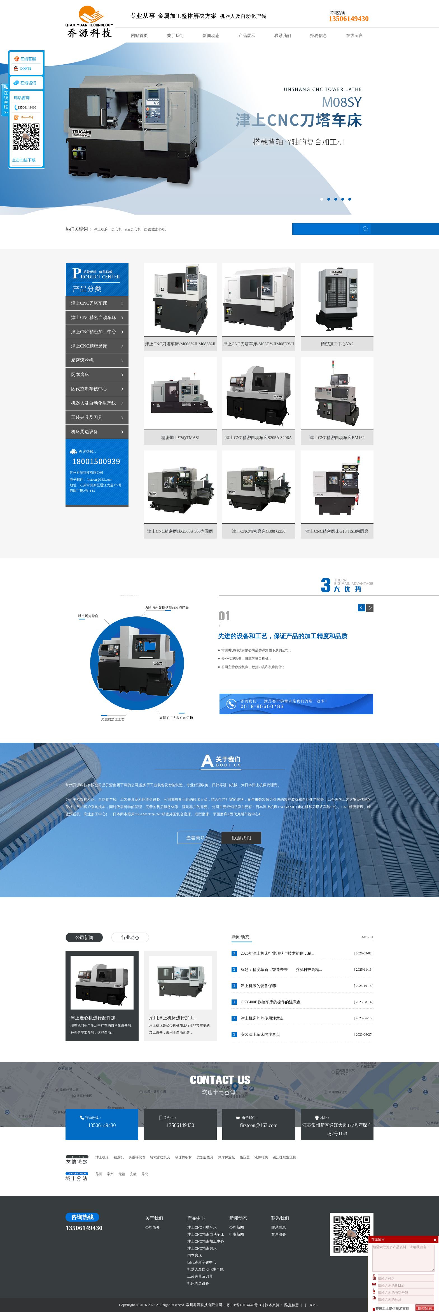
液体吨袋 (261, 1157)
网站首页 (139, 35)
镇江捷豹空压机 (284, 1157)
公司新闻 (84, 937)
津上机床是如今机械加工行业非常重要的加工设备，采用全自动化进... (180, 995)
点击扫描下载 (24, 160)
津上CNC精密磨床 (89, 346)
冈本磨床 (80, 374)
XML (314, 1305)
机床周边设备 (84, 431)
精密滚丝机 (82, 360)
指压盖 (245, 1157)
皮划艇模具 (205, 1157)
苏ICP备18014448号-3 (244, 1305)
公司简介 (152, 1227)
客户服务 (278, 1234)
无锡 (121, 1174)
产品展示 (247, 35)
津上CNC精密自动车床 (93, 317)
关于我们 (175, 35)
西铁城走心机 (155, 229)
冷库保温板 (226, 1157)
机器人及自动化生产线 (93, 403)
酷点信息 (291, 1305)
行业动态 (130, 937)
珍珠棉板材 (183, 1157)
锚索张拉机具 (160, 1157)
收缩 (5, 99)
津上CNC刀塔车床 (89, 303)
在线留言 (354, 35)
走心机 (116, 229)
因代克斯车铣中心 (89, 388)
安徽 (133, 1174)
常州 (110, 1174)
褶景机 (119, 1157)
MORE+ (367, 937)
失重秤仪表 (137, 1157)
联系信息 (278, 1227)
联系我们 (282, 35)
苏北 (144, 1174)
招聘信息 (318, 35)
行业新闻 (236, 1234)
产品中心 (196, 1218)
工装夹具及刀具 (86, 417)
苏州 (98, 1174)
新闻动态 (211, 35)
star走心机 (133, 229)
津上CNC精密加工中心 (93, 331)
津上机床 (101, 229)
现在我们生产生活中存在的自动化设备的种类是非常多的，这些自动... (102, 995)
